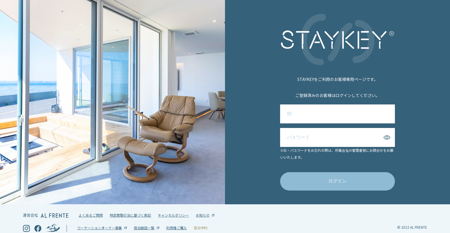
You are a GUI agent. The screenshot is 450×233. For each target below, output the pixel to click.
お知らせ (203, 205)
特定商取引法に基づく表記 (130, 205)
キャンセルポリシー (173, 205)
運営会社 (45, 206)
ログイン (337, 176)
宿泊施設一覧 (144, 218)
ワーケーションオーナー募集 (99, 218)
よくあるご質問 (91, 205)
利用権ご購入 (176, 218)
